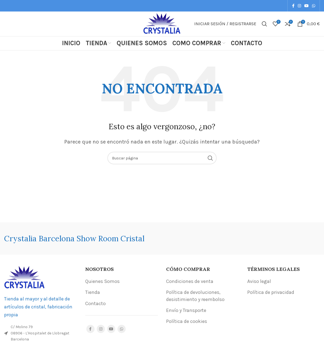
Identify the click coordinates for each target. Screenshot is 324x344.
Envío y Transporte (186, 310)
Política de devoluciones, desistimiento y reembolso (195, 295)
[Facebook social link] (293, 5)
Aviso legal (259, 281)
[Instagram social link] (299, 5)
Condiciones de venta (189, 281)
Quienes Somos (102, 281)
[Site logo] (162, 23)
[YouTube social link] (306, 5)
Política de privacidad (270, 292)
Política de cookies (186, 321)
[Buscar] (264, 23)
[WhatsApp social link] (313, 5)
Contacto (95, 303)
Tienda (92, 292)
